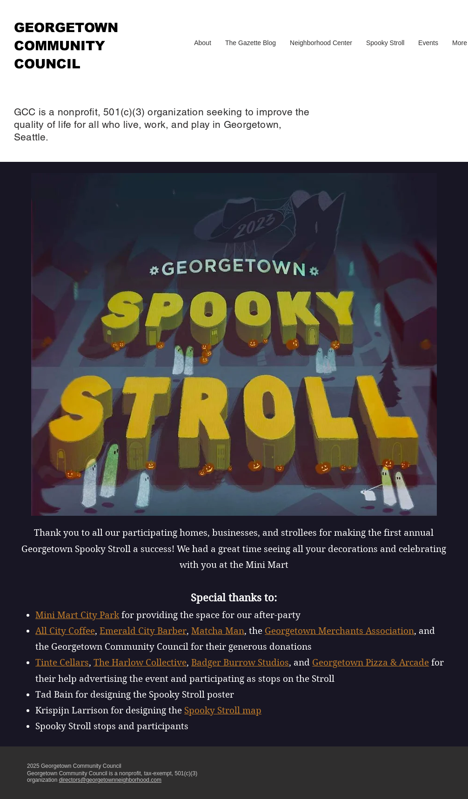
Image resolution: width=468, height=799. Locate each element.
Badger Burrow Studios (240, 662)
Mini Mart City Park (77, 615)
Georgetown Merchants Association (339, 631)
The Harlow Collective (140, 662)
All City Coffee (65, 631)
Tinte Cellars (62, 662)
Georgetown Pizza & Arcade (370, 662)
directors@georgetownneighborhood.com (110, 780)
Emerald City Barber (143, 631)
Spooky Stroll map (222, 710)
